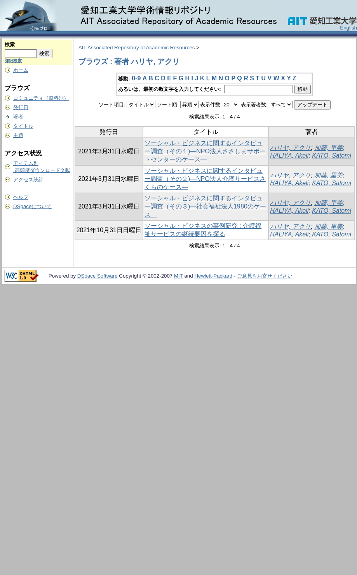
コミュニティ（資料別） (41, 98)
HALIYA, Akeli (289, 155)
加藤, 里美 (328, 147)
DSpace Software (97, 276)
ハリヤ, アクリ (290, 147)
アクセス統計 (28, 179)
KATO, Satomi (331, 155)
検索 (10, 44)
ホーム (20, 70)
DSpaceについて (32, 206)
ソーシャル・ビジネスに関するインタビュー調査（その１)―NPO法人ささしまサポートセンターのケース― (205, 151)
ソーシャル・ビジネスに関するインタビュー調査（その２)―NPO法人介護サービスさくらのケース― (205, 178)
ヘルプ (20, 197)
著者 (18, 117)
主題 (18, 135)
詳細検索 (13, 60)
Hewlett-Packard (213, 276)
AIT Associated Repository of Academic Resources (136, 47)
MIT (178, 276)
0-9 (136, 78)
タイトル (23, 126)
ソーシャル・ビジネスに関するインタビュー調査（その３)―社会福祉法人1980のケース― (205, 206)
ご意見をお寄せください (265, 276)
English (348, 28)
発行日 (20, 107)
